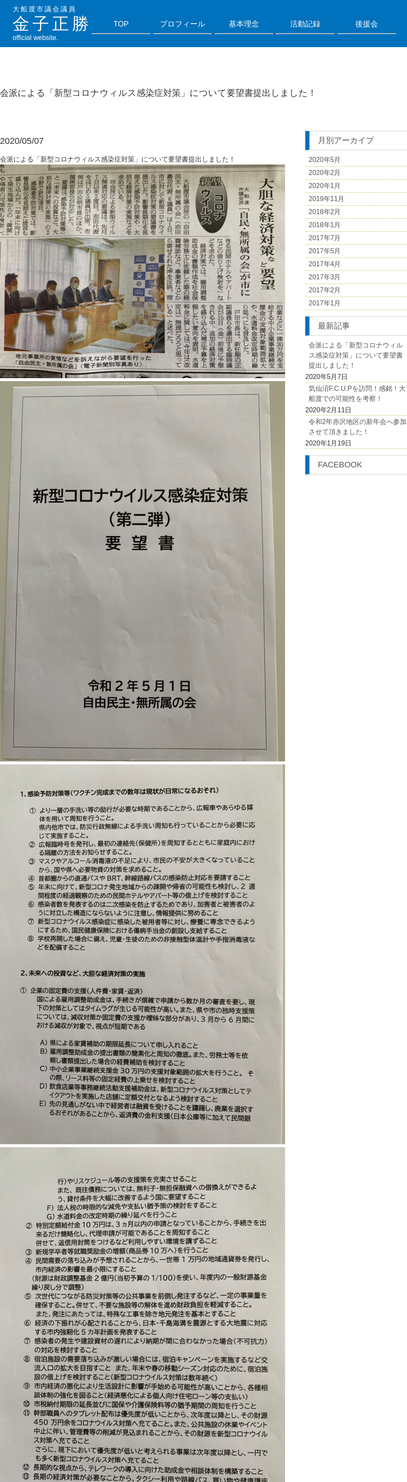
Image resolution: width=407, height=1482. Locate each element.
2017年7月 (325, 237)
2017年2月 (325, 290)
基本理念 (244, 24)
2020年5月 (325, 159)
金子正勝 (52, 23)
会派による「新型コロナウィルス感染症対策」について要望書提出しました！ (356, 355)
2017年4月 (325, 264)
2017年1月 (325, 303)
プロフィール (182, 24)
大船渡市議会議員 (45, 9)
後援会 (366, 24)
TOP (121, 24)
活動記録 (305, 24)
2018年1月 (325, 224)
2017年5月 (325, 251)
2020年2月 (325, 172)
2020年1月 (325, 185)
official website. (35, 37)
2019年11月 (326, 198)
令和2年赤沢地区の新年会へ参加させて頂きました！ (358, 426)
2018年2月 (325, 211)
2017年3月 (325, 277)
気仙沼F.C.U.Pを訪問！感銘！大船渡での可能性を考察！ (357, 393)
